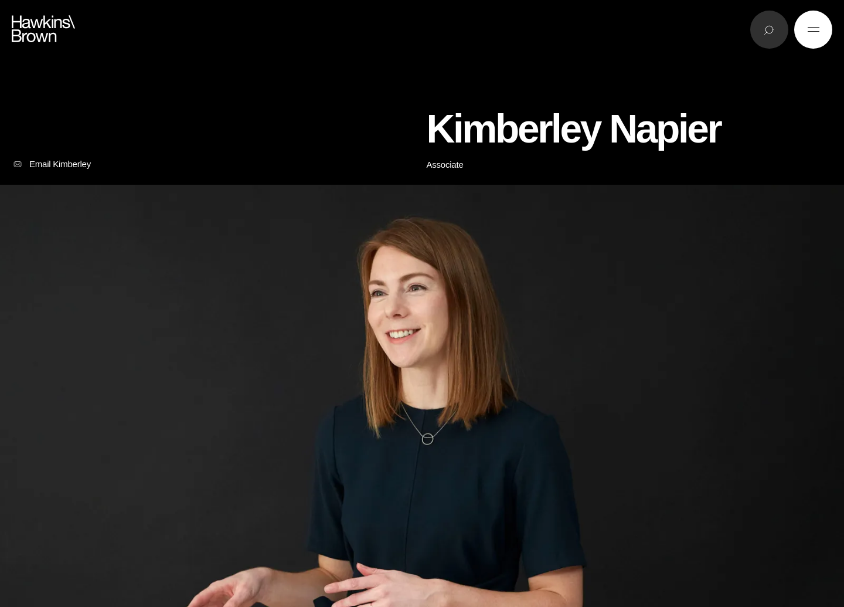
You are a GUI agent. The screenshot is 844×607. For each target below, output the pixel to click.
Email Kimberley (51, 164)
